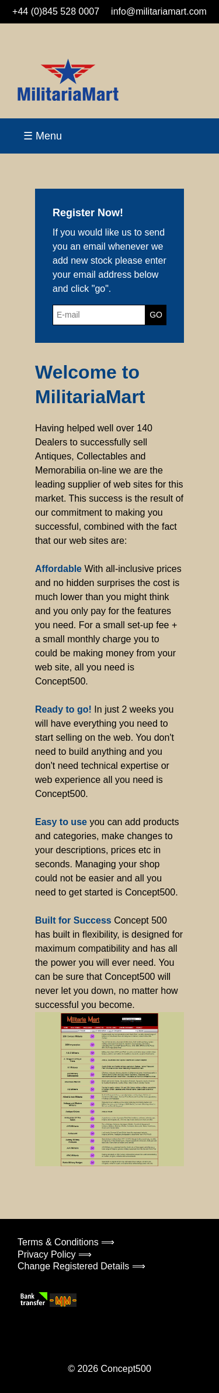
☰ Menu (42, 136)
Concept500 (125, 1369)
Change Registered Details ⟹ (81, 1266)
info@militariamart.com (159, 11)
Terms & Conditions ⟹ (66, 1242)
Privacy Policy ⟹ (55, 1254)
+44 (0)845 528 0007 (55, 11)
